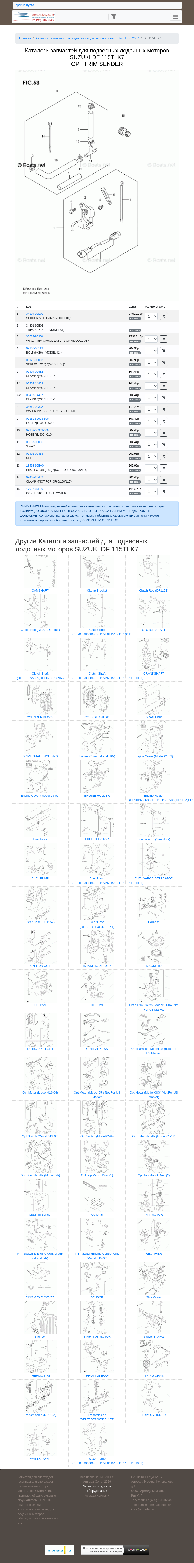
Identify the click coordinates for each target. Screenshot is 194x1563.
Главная (25, 38)
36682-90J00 (34, 336)
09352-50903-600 (37, 418)
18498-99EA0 (35, 465)
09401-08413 (34, 453)
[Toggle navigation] (113, 16)
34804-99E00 (34, 313)
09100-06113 (34, 348)
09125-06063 (34, 360)
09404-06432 (34, 371)
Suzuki (123, 38)
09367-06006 (34, 442)
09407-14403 (34, 383)
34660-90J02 (34, 407)
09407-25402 (34, 477)
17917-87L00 (34, 489)
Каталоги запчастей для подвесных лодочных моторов (74, 38)
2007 (135, 38)
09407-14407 (34, 395)
